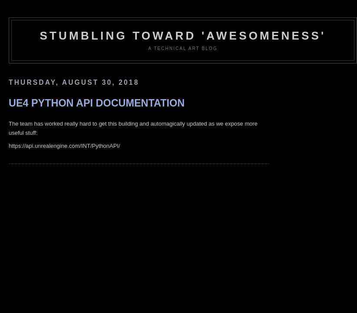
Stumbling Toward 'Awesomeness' (183, 35)
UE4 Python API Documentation (97, 103)
